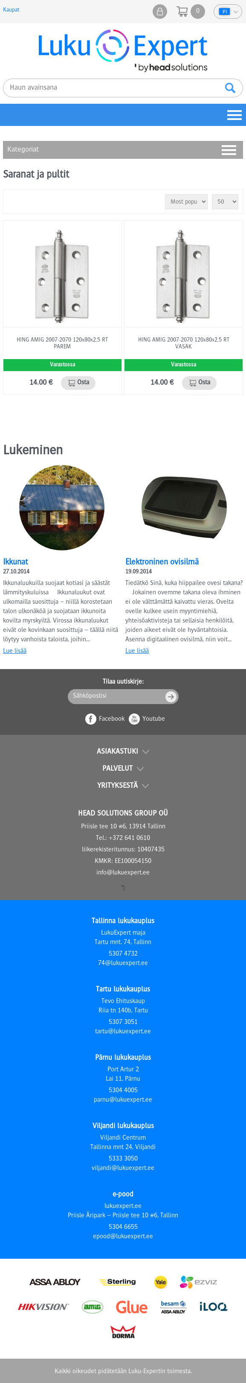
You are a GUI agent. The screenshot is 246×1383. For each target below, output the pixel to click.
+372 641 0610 (129, 838)
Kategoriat (23, 150)
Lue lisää (14, 651)
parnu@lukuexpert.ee (123, 1100)
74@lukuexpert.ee (123, 963)
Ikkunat (15, 562)
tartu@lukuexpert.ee (123, 1032)
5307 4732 (123, 954)
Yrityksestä (117, 786)
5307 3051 (123, 1022)
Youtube (153, 719)
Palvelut (117, 769)
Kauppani (160, 11)
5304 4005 (123, 1091)
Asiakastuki (117, 752)
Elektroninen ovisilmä (162, 562)
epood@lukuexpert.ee (123, 1237)
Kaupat (11, 10)
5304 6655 (123, 1227)
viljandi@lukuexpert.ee (123, 1168)
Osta (83, 383)
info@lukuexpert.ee (123, 873)
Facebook (111, 719)
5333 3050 (123, 1159)
